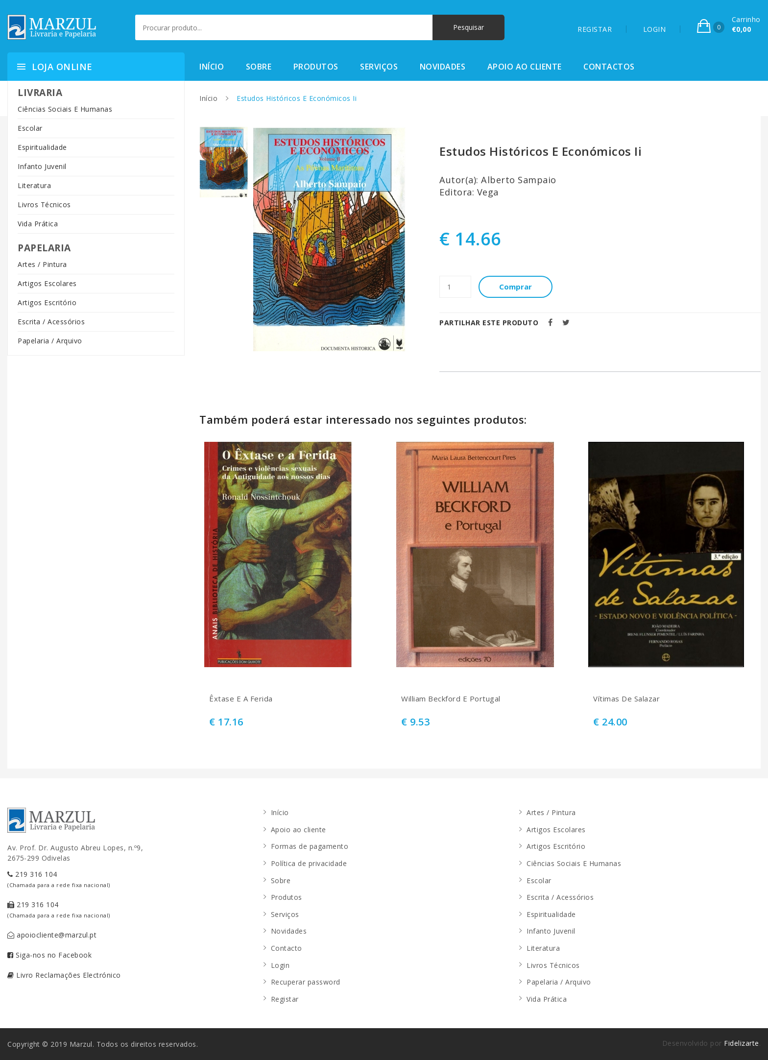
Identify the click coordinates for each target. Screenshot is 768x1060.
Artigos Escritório (47, 302)
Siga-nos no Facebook (49, 955)
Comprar (515, 286)
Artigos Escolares (47, 283)
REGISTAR (594, 29)
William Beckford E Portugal (451, 698)
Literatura (34, 185)
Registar (285, 999)
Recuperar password (305, 982)
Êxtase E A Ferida (241, 698)
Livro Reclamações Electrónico (64, 975)
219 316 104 (58, 879)
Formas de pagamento (310, 846)
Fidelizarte (741, 1043)
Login (280, 965)
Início (211, 66)
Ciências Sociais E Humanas (65, 109)
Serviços (379, 66)
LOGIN (654, 29)
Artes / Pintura (42, 264)
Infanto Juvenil (42, 166)
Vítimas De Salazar (626, 698)
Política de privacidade (309, 863)
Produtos (315, 66)
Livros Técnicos (44, 204)
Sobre (259, 66)
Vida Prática (38, 223)
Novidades (443, 66)
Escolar (30, 128)
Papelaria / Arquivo (50, 340)
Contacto (286, 948)
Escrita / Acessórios (51, 321)
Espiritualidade (42, 147)
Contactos (609, 66)
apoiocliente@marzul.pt (51, 935)
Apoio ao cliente (524, 66)
